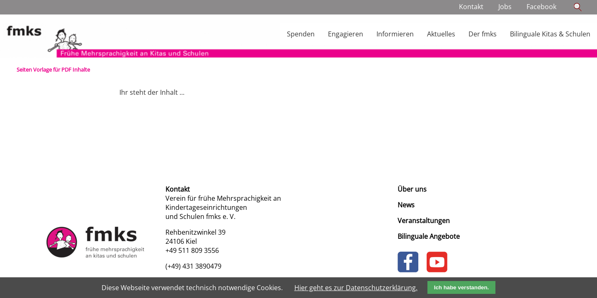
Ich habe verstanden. (461, 287)
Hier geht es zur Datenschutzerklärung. (355, 287)
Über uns (412, 189)
